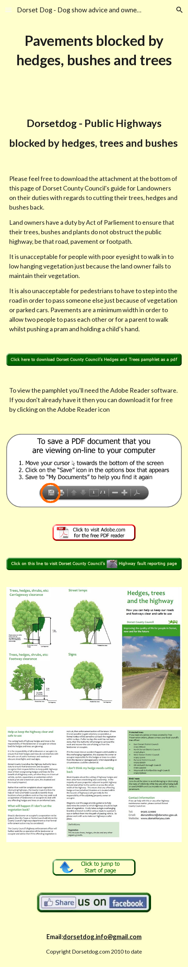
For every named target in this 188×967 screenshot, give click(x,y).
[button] (8, 9)
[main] (94, 50)
